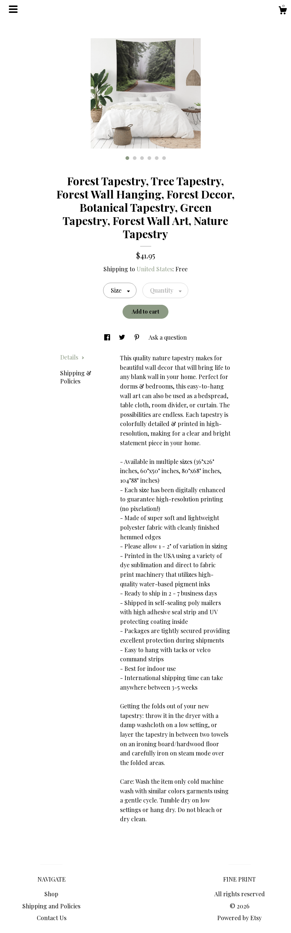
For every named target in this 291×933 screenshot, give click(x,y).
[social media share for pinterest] (137, 337)
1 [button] (127, 158)
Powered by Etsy (239, 918)
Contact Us (51, 918)
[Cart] (283, 11)
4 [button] (149, 158)
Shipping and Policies (51, 906)
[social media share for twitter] (123, 337)
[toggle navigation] (13, 9)
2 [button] (135, 158)
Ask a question (168, 337)
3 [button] (142, 158)
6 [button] (164, 158)
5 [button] (157, 158)
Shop (51, 894)
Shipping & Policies (75, 377)
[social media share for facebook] (108, 337)
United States (154, 269)
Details (72, 357)
